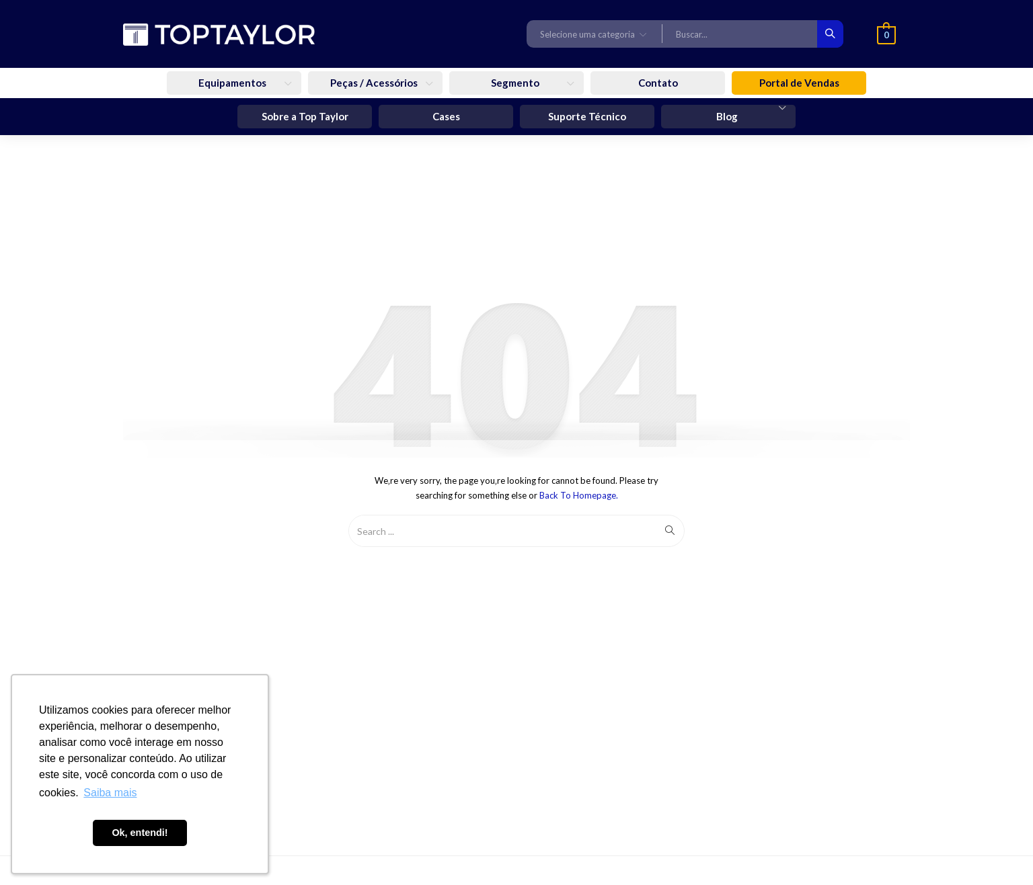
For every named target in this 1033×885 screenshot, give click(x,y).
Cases (446, 116)
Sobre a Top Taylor (305, 116)
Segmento (516, 83)
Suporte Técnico (587, 116)
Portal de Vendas (799, 83)
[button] (594, 33)
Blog (728, 116)
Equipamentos (233, 83)
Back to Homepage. (578, 495)
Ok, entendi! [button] (139, 832)
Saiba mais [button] (110, 792)
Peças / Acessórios (375, 83)
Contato (658, 83)
